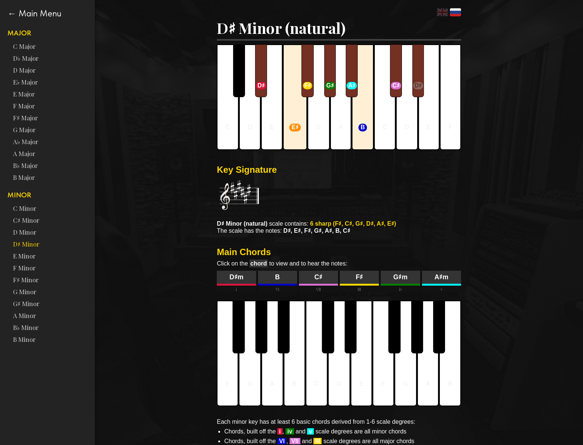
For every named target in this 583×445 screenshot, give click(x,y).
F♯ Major (25, 118)
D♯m (236, 277)
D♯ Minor (26, 244)
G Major (24, 129)
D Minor (24, 232)
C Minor (24, 208)
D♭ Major (26, 58)
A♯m (441, 277)
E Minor (24, 256)
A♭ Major (25, 141)
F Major (24, 106)
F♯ (359, 277)
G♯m (400, 277)
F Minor (24, 268)
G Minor (24, 291)
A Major (24, 153)
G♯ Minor (26, 303)
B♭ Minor (26, 327)
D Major (24, 70)
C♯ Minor (26, 220)
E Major (24, 94)
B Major (24, 177)
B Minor (24, 339)
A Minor (24, 315)
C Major (24, 46)
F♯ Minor (26, 280)
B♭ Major (25, 165)
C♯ (319, 277)
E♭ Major (25, 82)
